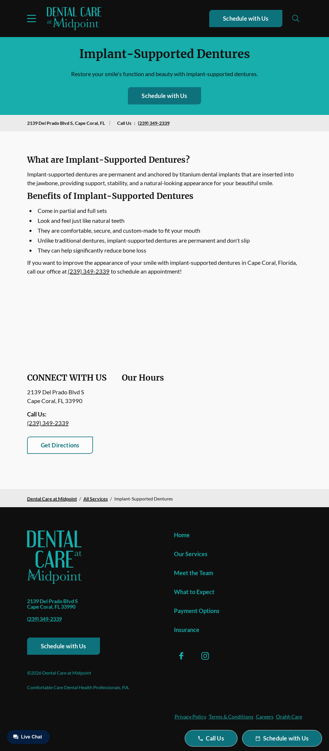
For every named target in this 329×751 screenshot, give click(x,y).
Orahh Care (289, 716)
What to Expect (194, 591)
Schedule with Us (245, 18)
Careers (265, 716)
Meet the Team (193, 572)
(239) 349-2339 (154, 123)
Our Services (190, 553)
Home (182, 534)
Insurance (186, 629)
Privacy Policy (190, 716)
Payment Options (196, 610)
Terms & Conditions (231, 716)
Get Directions (60, 445)
